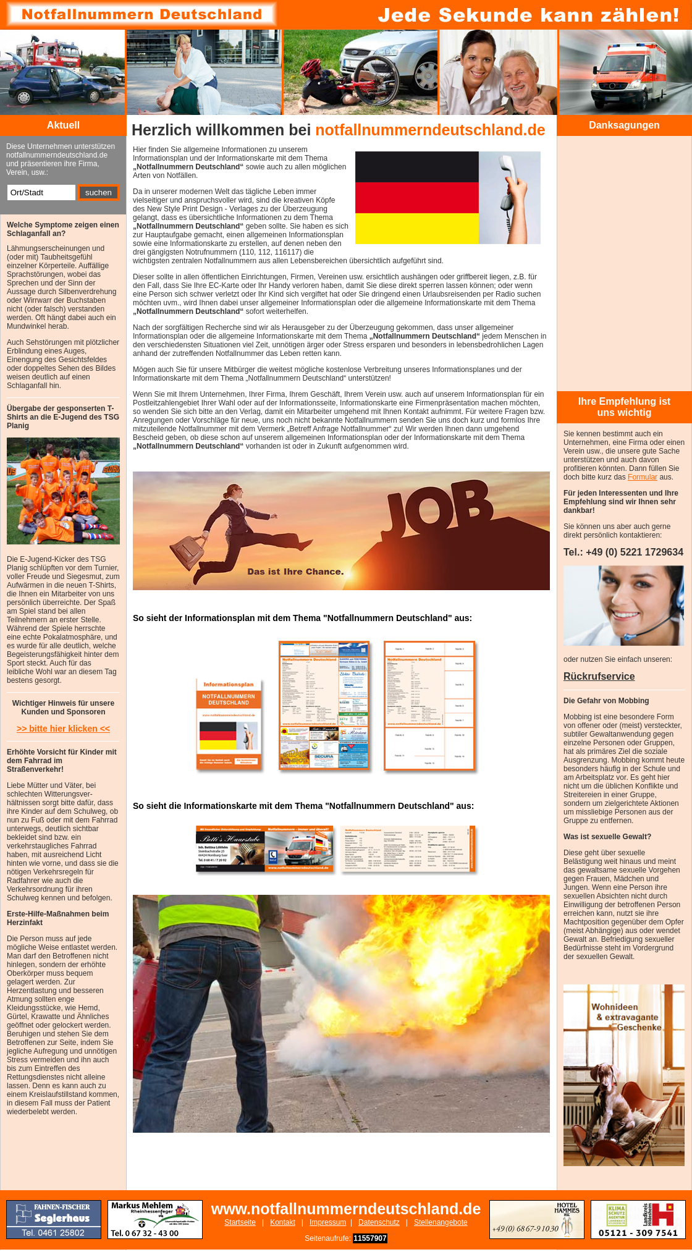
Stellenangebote (441, 1222)
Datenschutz (379, 1222)
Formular (642, 477)
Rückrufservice (599, 676)
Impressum (328, 1222)
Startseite (240, 1222)
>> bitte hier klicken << (63, 729)
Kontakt (282, 1222)
